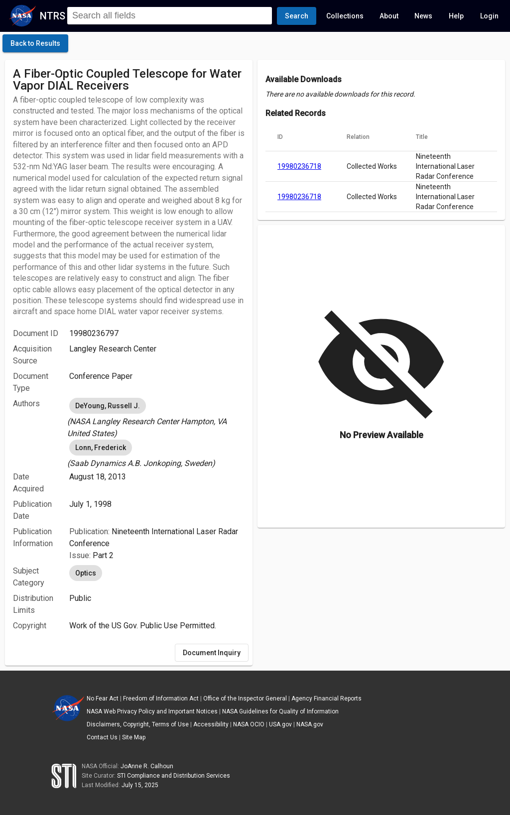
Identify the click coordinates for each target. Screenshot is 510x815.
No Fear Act (103, 698)
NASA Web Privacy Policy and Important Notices (152, 711)
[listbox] (157, 418)
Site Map (133, 737)
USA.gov (280, 724)
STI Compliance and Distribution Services (173, 775)
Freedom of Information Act (161, 698)
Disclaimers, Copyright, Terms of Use (138, 724)
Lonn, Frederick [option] (100, 448)
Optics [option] (85, 573)
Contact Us (102, 737)
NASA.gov (309, 724)
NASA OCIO (248, 724)
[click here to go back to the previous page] (35, 43)
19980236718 (299, 166)
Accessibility (211, 724)
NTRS (52, 16)
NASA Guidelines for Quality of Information (280, 711)
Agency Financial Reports (326, 698)
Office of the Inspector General (245, 698)
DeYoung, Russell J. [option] (107, 406)
